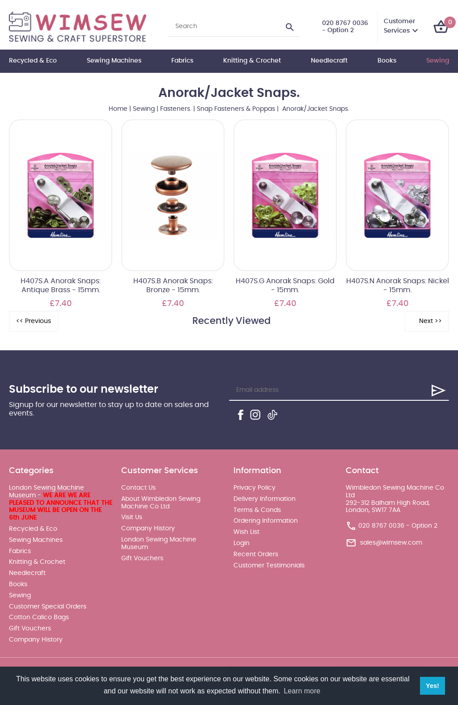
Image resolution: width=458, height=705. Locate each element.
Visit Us (131, 517)
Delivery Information (264, 499)
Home (118, 109)
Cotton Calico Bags (39, 617)
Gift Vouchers (30, 628)
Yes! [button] (432, 685)
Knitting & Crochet (252, 61)
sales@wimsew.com (391, 543)
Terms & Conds (257, 510)
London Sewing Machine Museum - (60, 503)
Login (241, 543)
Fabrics (182, 61)
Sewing (437, 61)
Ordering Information (265, 521)
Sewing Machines (114, 61)
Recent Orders (255, 554)
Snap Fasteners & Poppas (236, 109)
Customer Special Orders (47, 607)
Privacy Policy (254, 488)
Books (386, 61)
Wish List (246, 532)
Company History (36, 640)
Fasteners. (175, 109)
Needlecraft (329, 61)
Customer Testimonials (269, 565)
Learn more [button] (302, 691)
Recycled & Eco (33, 61)
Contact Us (138, 488)
